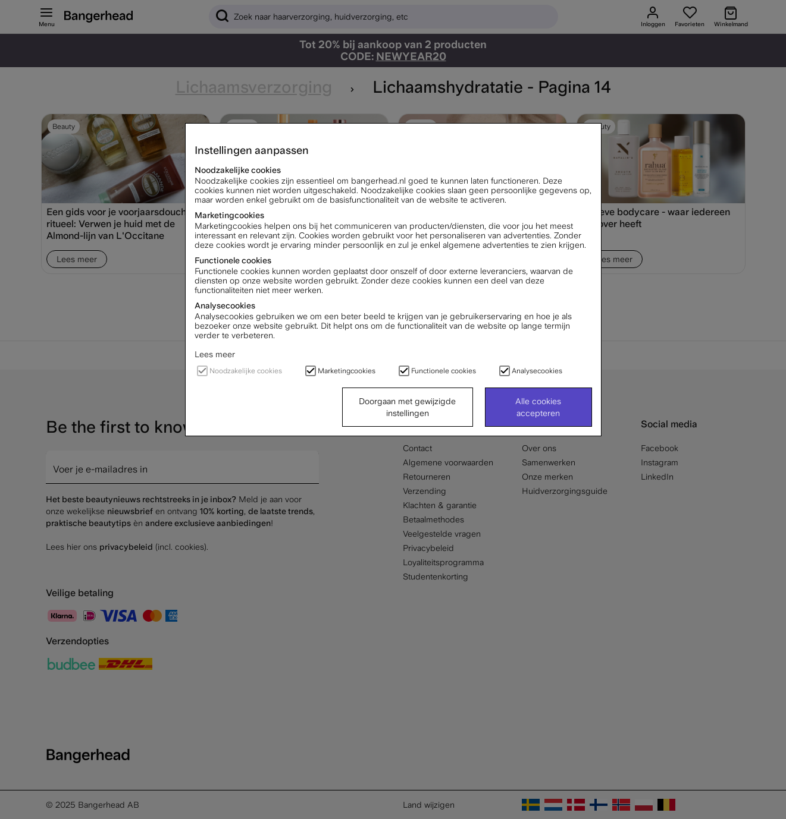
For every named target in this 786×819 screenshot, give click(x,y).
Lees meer (215, 354)
